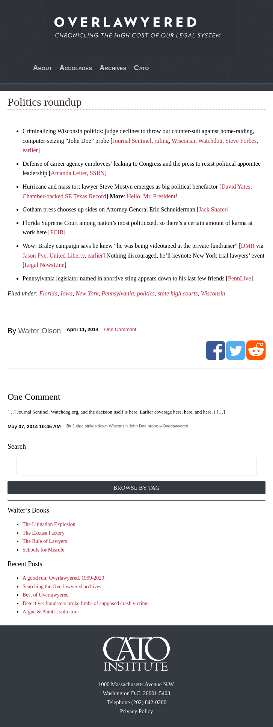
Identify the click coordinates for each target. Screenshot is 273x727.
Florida (48, 293)
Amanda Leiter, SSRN (78, 173)
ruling (161, 141)
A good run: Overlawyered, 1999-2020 (63, 578)
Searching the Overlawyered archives (62, 586)
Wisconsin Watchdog (197, 141)
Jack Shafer (212, 209)
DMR (248, 246)
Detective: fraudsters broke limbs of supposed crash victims (85, 603)
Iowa (66, 293)
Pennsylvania (118, 293)
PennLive (239, 278)
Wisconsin (213, 293)
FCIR (57, 232)
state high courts (178, 293)
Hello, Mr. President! (152, 196)
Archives (113, 68)
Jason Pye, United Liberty (53, 255)
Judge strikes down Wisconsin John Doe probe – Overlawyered (130, 426)
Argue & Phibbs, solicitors (50, 612)
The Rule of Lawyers (45, 541)
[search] (127, 466)
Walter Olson (39, 331)
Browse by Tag (136, 487)
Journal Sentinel (132, 141)
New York (86, 293)
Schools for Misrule (43, 550)
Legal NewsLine (44, 265)
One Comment (120, 329)
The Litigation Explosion (49, 524)
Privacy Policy (136, 711)
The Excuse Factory (44, 533)
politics (146, 293)
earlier (30, 150)
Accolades (75, 68)
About (42, 68)
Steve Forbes (240, 141)
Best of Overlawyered (46, 595)
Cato (141, 68)
